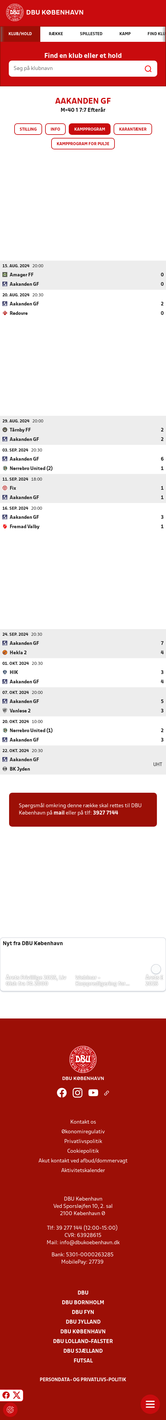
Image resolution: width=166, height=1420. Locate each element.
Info (55, 130)
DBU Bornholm (83, 1302)
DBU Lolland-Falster (83, 1341)
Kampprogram (89, 130)
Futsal (83, 1360)
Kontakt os (83, 1122)
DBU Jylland (83, 1322)
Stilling (28, 130)
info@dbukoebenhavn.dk (90, 1242)
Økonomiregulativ (83, 1131)
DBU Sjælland (83, 1351)
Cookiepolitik (83, 1151)
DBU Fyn (83, 1312)
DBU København (83, 1331)
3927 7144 (105, 812)
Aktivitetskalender (83, 1170)
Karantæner (133, 130)
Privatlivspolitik (83, 1141)
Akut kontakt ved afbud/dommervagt (83, 1160)
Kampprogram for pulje (83, 144)
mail (59, 812)
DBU (83, 1292)
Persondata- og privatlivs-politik (83, 1380)
